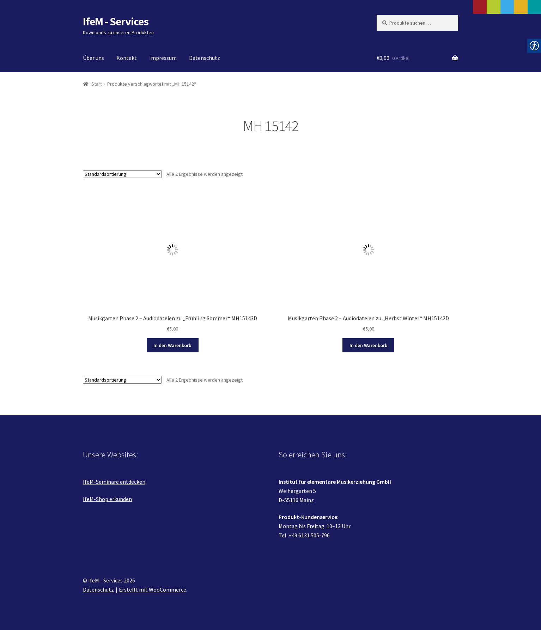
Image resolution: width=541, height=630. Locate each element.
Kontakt (126, 57)
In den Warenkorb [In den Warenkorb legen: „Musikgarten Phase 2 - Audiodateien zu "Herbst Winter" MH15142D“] (368, 345)
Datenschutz (204, 57)
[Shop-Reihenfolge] (122, 174)
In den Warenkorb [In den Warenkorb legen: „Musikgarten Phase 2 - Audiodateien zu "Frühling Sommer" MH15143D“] (172, 345)
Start (96, 84)
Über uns (93, 57)
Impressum (163, 57)
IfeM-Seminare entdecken (114, 481)
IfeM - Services (115, 21)
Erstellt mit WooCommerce (152, 589)
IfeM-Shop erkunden (107, 498)
